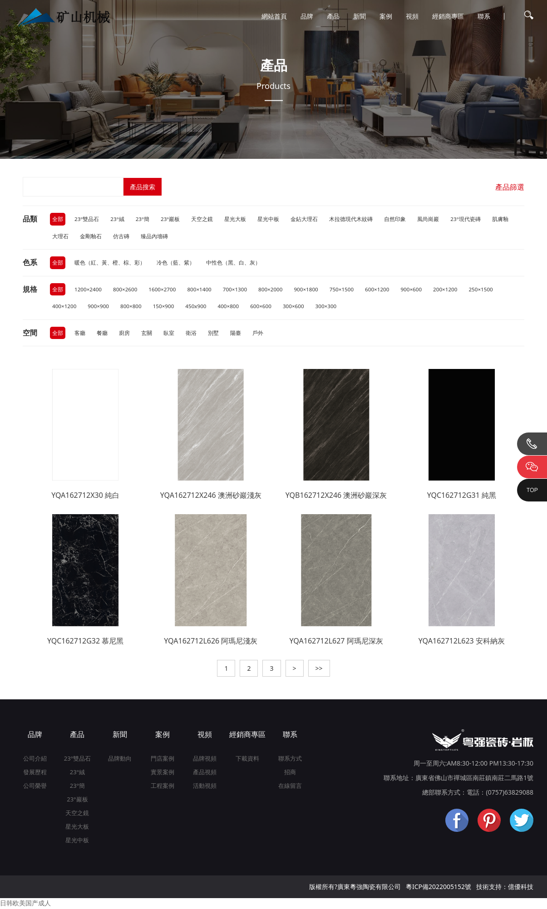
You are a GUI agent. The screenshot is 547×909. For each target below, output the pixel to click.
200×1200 (452, 290)
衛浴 (191, 334)
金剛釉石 (91, 236)
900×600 (418, 290)
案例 (385, 16)
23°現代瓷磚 (467, 219)
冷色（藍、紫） (176, 263)
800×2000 (274, 290)
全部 (57, 219)
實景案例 (162, 773)
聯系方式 (290, 760)
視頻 (412, 16)
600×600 (265, 307)
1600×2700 (164, 290)
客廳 (79, 334)
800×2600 (126, 290)
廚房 (124, 334)
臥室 (168, 334)
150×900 (166, 307)
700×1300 (238, 290)
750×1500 (347, 290)
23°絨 (118, 219)
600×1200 (383, 290)
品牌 (307, 16)
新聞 (359, 16)
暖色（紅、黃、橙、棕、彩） (109, 263)
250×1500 (489, 290)
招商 (290, 773)
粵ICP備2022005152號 (438, 888)
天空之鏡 (203, 219)
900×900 (99, 307)
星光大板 (236, 219)
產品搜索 (143, 186)
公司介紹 (35, 760)
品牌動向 (120, 760)
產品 (333, 16)
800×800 (132, 307)
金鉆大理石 (305, 219)
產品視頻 (205, 773)
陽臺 (235, 334)
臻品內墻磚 (154, 236)
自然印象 (396, 219)
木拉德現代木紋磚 (352, 219)
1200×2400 (88, 290)
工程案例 (162, 787)
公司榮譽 (35, 787)
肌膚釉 (501, 219)
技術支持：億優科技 (504, 888)
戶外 (257, 334)
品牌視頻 (205, 760)
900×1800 (310, 290)
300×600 (298, 307)
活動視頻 (205, 787)
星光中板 (270, 219)
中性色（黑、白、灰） (233, 263)
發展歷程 (35, 773)
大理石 (60, 236)
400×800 (232, 307)
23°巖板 (171, 219)
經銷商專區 (448, 16)
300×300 (331, 307)
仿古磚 (121, 236)
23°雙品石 (86, 219)
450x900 (199, 307)
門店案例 (162, 760)
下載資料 (247, 760)
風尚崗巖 (429, 219)
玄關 (146, 334)
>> (319, 669)
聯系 (484, 16)
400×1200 (64, 307)
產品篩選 (509, 187)
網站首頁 (274, 16)
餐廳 (102, 334)
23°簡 (143, 219)
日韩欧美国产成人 (25, 904)
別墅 (213, 334)
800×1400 (201, 290)
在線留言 (290, 787)
